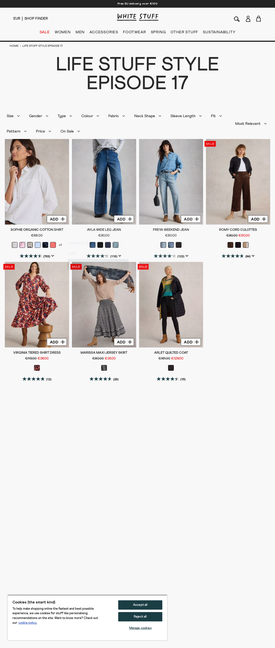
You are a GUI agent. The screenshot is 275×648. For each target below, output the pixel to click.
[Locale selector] (16, 19)
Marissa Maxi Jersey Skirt (104, 352)
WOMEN (62, 33)
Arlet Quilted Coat (171, 352)
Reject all (140, 616)
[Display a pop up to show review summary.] (52, 256)
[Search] (237, 18)
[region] (87, 617)
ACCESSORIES (103, 33)
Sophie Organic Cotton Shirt (37, 229)
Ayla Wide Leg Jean (104, 229)
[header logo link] (137, 17)
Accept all (140, 605)
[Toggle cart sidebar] (259, 19)
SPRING (158, 33)
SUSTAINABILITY (219, 33)
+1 (60, 245)
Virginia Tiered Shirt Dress (37, 352)
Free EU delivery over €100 (137, 3)
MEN (80, 33)
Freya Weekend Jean (171, 229)
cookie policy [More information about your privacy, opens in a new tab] (27, 623)
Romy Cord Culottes (238, 229)
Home (14, 46)
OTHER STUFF (184, 33)
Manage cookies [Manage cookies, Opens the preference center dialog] (140, 628)
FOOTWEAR (134, 33)
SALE (44, 33)
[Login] (248, 18)
